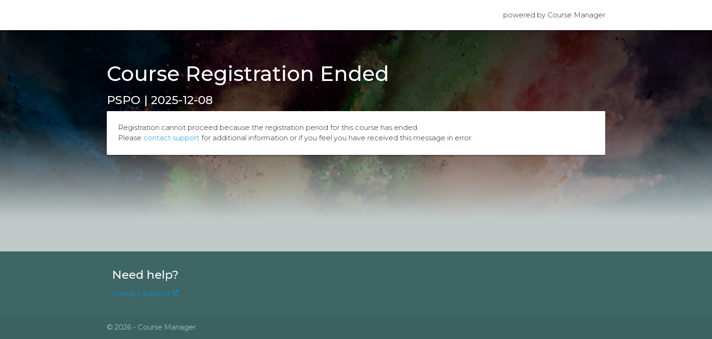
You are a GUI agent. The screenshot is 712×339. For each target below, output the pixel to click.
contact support (171, 137)
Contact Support (145, 293)
